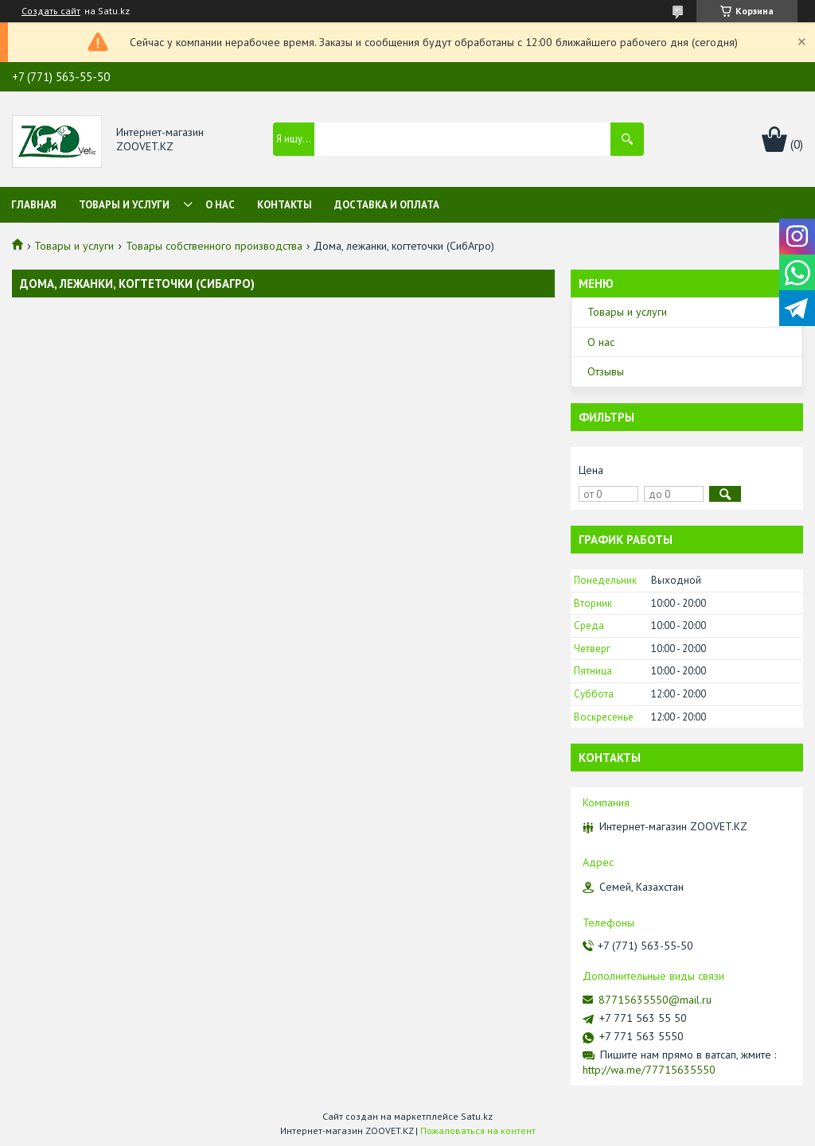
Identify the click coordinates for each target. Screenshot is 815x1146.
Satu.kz (477, 1116)
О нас (220, 205)
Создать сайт (50, 11)
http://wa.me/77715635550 (649, 1069)
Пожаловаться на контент (478, 1130)
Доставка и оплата (386, 205)
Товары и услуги (124, 205)
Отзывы (605, 371)
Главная (34, 205)
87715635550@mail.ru (655, 1000)
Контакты (284, 205)
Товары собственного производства (214, 246)
